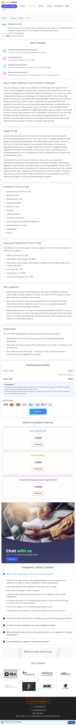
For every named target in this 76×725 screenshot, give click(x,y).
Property (22, 6)
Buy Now (38, 411)
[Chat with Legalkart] (38, 713)
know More (38, 444)
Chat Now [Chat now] (11, 559)
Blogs (67, 6)
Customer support (38, 701)
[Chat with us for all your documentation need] (38, 523)
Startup (41, 6)
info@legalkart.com (39, 710)
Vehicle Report (58, 6)
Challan (49, 6)
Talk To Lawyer (9, 6)
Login (4, 10)
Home (6, 18)
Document (32, 6)
